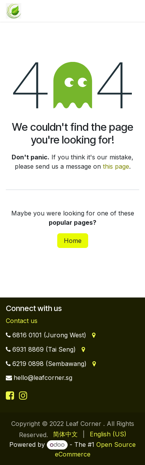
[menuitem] (65, 434)
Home (73, 240)
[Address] (93, 335)
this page (116, 166)
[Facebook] (11, 395)
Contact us (22, 321)
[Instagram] (23, 395)
